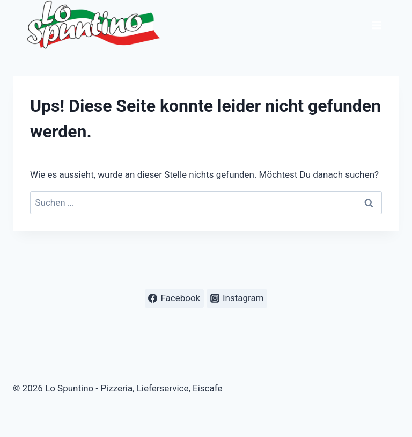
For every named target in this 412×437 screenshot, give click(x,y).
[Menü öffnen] (376, 25)
